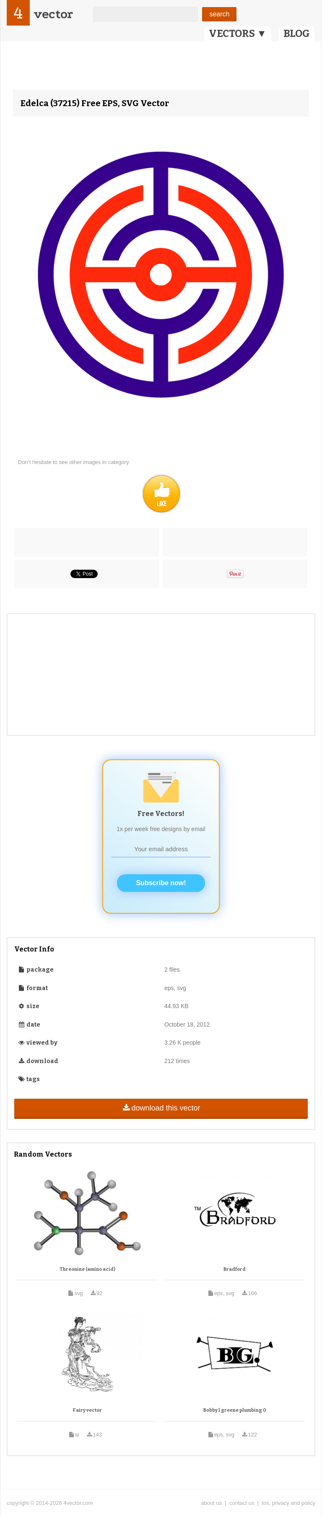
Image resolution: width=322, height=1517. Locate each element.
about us (211, 1503)
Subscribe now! (161, 882)
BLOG (296, 33)
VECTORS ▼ (238, 33)
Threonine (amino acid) (87, 1269)
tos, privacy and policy (288, 1503)
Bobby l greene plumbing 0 (234, 1410)
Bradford (234, 1269)
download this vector (161, 1108)
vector (53, 14)
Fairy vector (87, 1410)
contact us (241, 1503)
